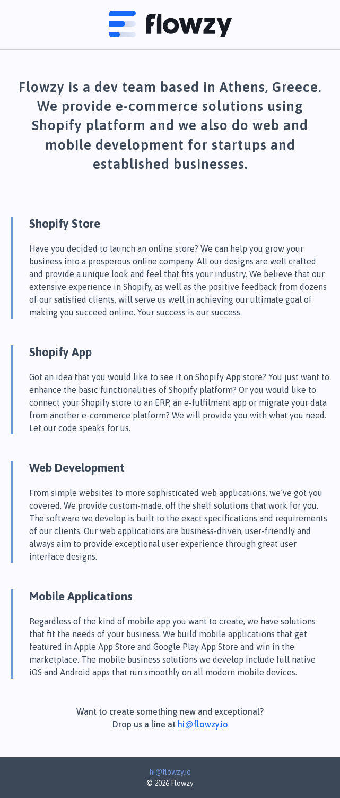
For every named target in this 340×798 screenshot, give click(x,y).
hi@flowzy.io (203, 724)
